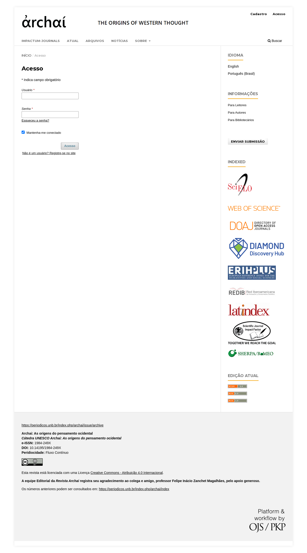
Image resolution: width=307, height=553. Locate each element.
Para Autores (237, 112)
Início (26, 55)
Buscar (275, 41)
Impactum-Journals (41, 41)
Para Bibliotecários (241, 120)
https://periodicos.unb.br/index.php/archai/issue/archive (63, 425)
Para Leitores (237, 105)
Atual (72, 41)
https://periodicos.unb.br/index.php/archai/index (134, 489)
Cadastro (258, 14)
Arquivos (95, 41)
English (233, 66)
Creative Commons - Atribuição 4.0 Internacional (126, 473)
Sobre (141, 41)
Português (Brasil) (241, 74)
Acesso (279, 14)
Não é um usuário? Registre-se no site (49, 153)
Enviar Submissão (248, 141)
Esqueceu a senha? (35, 120)
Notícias (119, 41)
